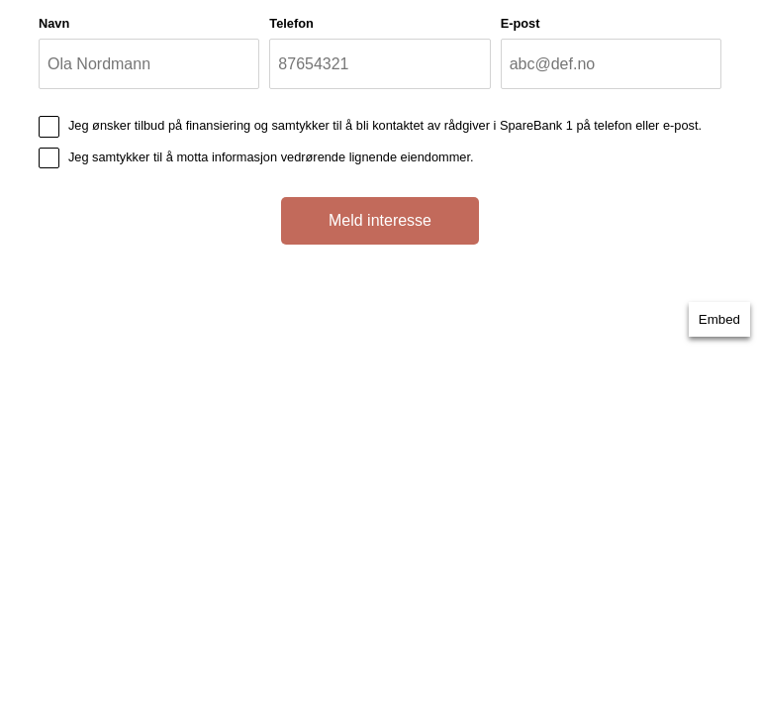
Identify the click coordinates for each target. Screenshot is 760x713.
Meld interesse (380, 220)
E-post (520, 23)
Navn (54, 23)
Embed (719, 319)
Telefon (291, 23)
